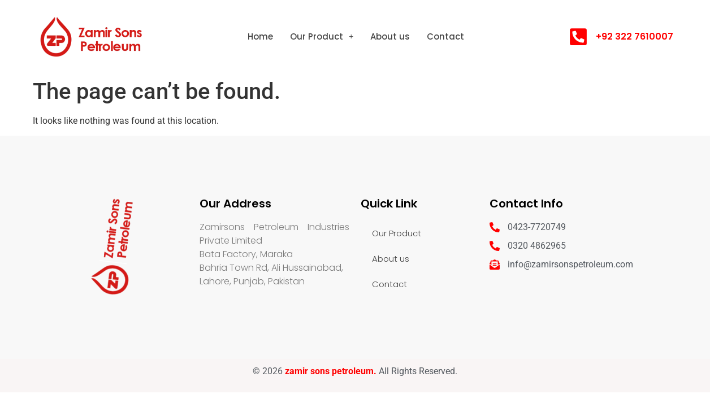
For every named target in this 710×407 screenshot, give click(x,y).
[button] (322, 36)
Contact (445, 36)
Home (260, 36)
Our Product (321, 36)
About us (390, 36)
